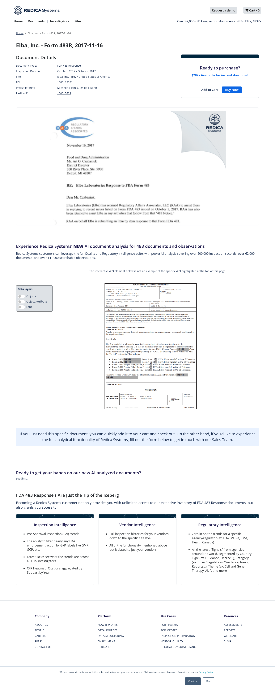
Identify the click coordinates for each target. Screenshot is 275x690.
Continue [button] (192, 681)
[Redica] (37, 10)
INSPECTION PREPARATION (178, 636)
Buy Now (232, 90)
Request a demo (223, 10)
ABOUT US (41, 624)
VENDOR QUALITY (172, 641)
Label (29, 307)
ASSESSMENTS (233, 624)
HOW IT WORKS (108, 624)
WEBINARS (230, 636)
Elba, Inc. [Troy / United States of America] (84, 76)
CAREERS (40, 636)
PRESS (39, 641)
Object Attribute (36, 301)
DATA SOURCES (107, 630)
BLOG (227, 641)
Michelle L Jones (67, 88)
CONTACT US (43, 647)
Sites (77, 21)
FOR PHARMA (169, 624)
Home (18, 21)
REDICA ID (104, 647)
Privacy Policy (206, 672)
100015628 (64, 93)
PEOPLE (39, 630)
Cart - (252, 10)
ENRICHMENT (106, 641)
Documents (36, 21)
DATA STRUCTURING (111, 636)
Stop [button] (208, 681)
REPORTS (229, 630)
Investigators (59, 21)
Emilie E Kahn (88, 88)
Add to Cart (209, 90)
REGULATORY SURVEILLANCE (179, 647)
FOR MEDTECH (170, 630)
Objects (31, 296)
